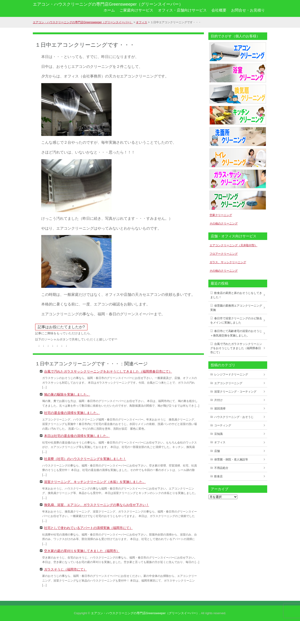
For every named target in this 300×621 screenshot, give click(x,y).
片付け (218, 400)
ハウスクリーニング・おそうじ (234, 417)
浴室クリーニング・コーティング (235, 391)
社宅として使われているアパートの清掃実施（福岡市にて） (88, 527)
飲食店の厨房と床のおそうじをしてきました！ (236, 295)
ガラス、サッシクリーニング (228, 262)
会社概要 (218, 10)
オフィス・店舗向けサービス (182, 10)
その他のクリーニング (224, 223)
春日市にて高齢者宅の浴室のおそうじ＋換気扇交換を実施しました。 (236, 333)
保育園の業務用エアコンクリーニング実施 (236, 308)
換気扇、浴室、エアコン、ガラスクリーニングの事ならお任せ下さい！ (96, 504)
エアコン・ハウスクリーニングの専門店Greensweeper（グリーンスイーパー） (108, 4)
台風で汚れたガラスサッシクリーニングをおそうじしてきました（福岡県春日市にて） (108, 371)
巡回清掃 (219, 408)
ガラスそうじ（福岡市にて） (65, 569)
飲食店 (218, 476)
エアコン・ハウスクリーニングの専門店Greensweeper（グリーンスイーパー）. (145, 613)
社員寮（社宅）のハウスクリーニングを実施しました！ (85, 458)
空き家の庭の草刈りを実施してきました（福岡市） (82, 550)
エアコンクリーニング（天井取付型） (233, 245)
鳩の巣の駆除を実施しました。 (67, 394)
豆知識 (218, 434)
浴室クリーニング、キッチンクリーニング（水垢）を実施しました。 (95, 481)
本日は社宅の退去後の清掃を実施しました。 (77, 435)
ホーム (109, 10)
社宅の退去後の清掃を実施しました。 (72, 412)
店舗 (217, 451)
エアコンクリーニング (228, 383)
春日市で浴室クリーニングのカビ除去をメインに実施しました (236, 320)
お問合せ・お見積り (248, 10)
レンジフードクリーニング (231, 374)
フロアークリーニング (224, 253)
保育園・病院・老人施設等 (231, 459)
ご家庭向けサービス (136, 10)
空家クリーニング (221, 215)
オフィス (219, 442)
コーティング (222, 425)
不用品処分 (221, 468)
